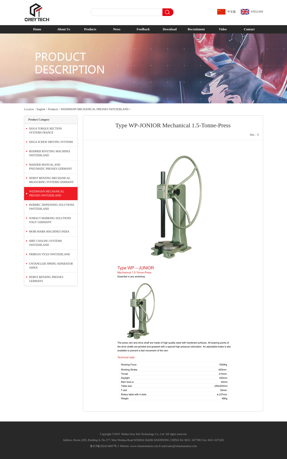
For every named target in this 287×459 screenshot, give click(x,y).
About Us (63, 29)
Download (170, 29)
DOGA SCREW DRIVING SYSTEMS (51, 141)
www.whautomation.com (144, 446)
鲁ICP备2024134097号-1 (104, 446)
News (116, 29)
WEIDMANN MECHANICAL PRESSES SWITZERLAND (95, 109)
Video (223, 29)
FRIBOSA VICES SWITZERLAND (49, 254)
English (41, 109)
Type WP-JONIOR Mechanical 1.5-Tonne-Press (173, 125)
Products (90, 29)
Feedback (143, 29)
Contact (249, 29)
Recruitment (196, 29)
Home (37, 29)
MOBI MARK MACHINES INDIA (49, 231)
